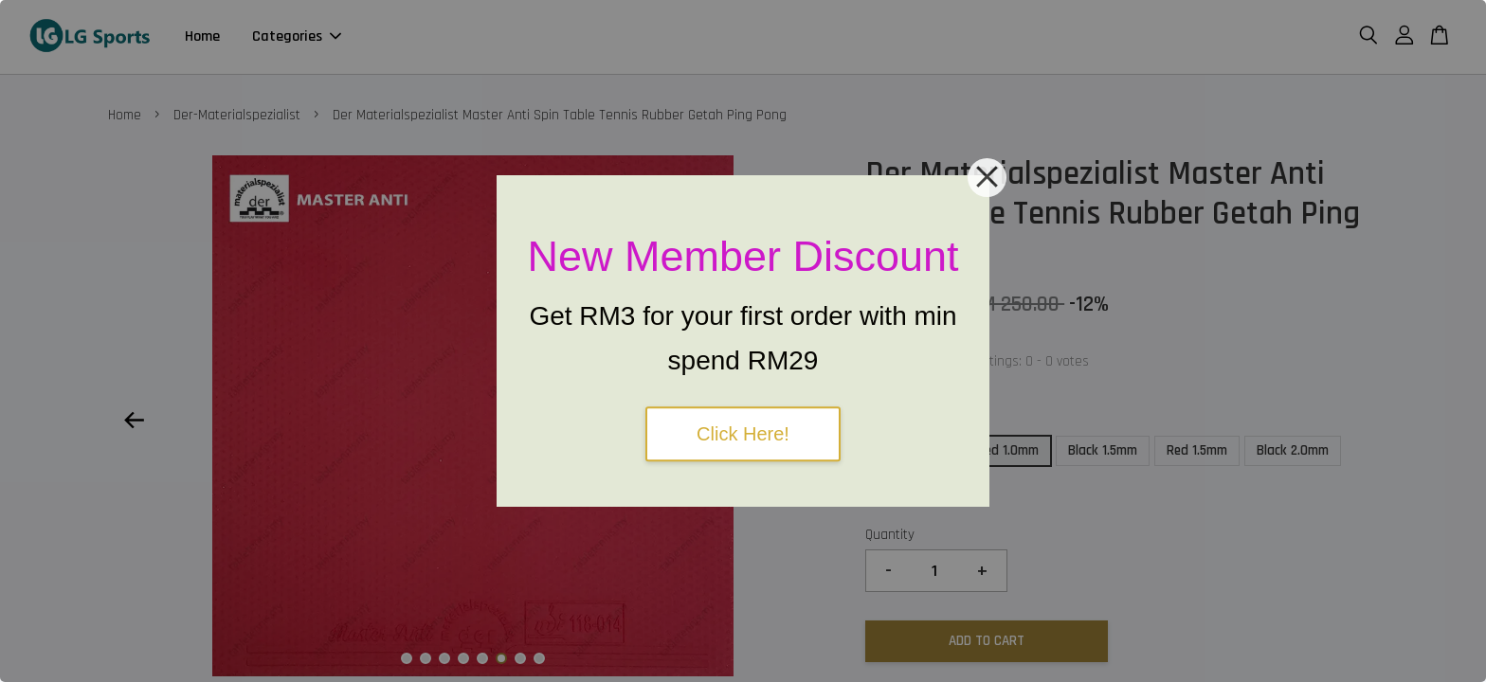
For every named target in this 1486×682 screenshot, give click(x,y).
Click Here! (743, 433)
